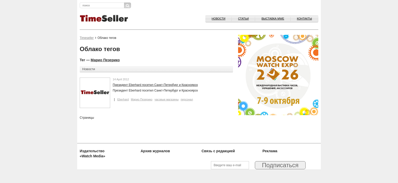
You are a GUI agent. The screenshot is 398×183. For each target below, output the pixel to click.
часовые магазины (167, 99)
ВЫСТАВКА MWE (272, 18)
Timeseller (87, 38)
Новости (218, 18)
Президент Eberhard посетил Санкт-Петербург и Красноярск (155, 85)
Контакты (304, 18)
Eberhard (123, 99)
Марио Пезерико (105, 60)
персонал (187, 99)
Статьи (243, 18)
